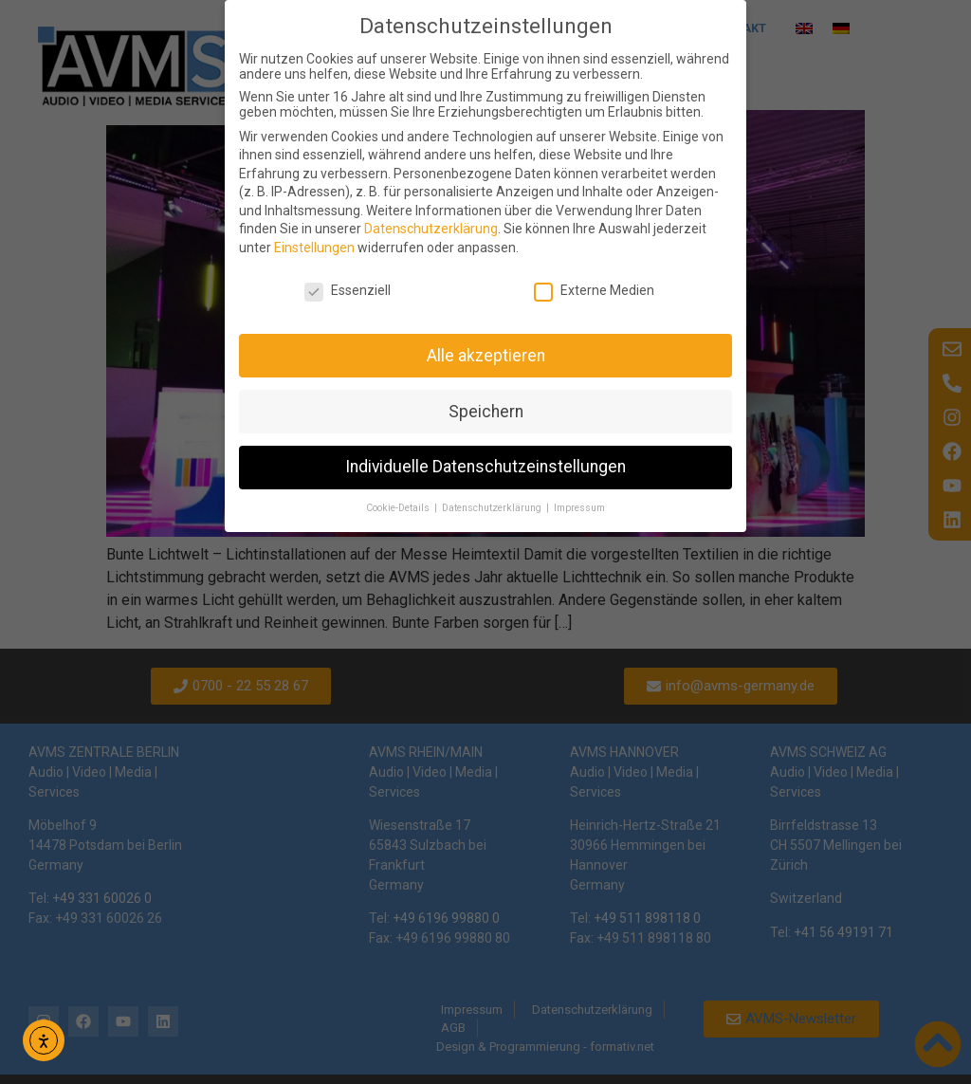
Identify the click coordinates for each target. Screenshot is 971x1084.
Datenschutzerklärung (431, 228)
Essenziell (347, 290)
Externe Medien (594, 290)
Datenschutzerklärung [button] (493, 508)
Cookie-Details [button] (399, 508)
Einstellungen (314, 247)
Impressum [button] (579, 508)
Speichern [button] (486, 411)
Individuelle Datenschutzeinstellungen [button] (485, 466)
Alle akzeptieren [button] (486, 355)
